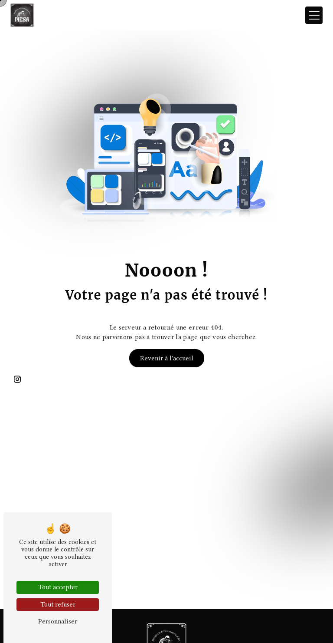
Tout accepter (58, 587)
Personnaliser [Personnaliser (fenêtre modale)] (57, 621)
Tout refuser (57, 604)
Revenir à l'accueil (166, 358)
